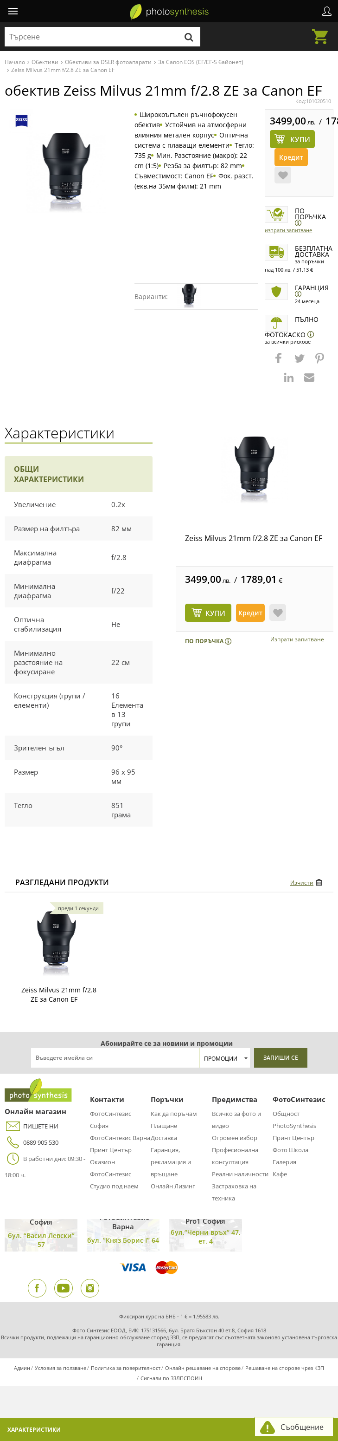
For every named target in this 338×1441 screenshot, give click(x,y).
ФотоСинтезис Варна (120, 1138)
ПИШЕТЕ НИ (31, 1126)
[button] (279, 363)
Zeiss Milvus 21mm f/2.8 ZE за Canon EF (253, 538)
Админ (22, 1367)
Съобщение (302, 1427)
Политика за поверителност (125, 1367)
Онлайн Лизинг (173, 1186)
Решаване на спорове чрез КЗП (284, 1367)
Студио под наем (114, 1186)
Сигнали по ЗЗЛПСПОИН (171, 1378)
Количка (322, 31)
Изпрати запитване (288, 230)
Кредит (291, 157)
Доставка (164, 1138)
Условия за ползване (60, 1367)
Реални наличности (240, 1174)
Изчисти (301, 883)
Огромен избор (234, 1138)
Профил (327, 11)
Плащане (164, 1126)
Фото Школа (290, 1150)
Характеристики (34, 1430)
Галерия (284, 1162)
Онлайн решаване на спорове (203, 1367)
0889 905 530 (31, 1143)
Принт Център (111, 1150)
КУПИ (215, 613)
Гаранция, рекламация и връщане (171, 1162)
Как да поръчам (174, 1113)
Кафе (280, 1174)
